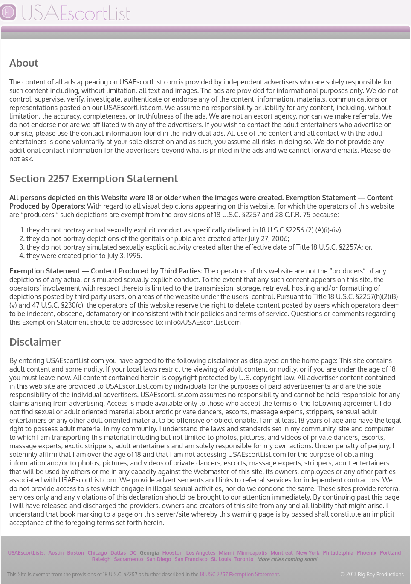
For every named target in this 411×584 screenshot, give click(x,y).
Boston (75, 552)
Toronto (244, 559)
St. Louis (221, 559)
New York (308, 552)
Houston (172, 552)
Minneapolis (252, 552)
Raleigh (101, 559)
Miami (226, 552)
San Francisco (191, 559)
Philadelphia (338, 552)
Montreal (281, 552)
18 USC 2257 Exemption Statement (239, 574)
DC (132, 552)
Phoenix (366, 552)
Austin (56, 552)
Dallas (118, 552)
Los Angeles (201, 552)
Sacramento (128, 559)
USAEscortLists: (26, 552)
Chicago (97, 552)
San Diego (159, 559)
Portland (390, 552)
